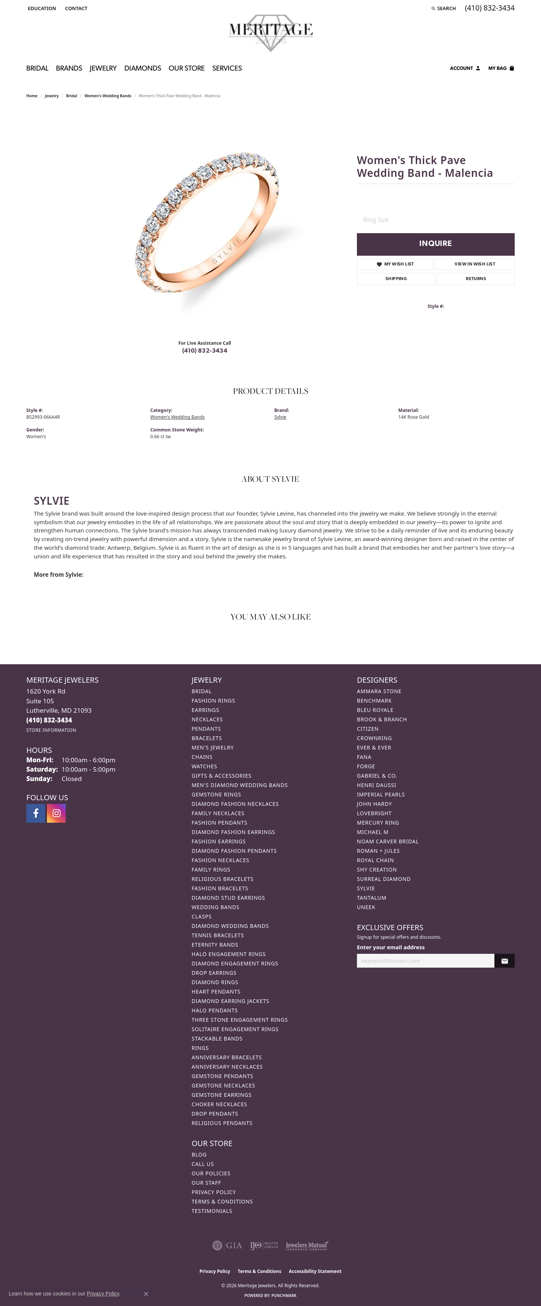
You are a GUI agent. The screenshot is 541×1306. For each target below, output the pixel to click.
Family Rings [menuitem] (211, 869)
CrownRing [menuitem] (374, 738)
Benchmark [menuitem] (374, 700)
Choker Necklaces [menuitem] (219, 1104)
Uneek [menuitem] (366, 907)
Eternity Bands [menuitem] (215, 944)
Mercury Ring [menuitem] (378, 822)
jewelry (52, 95)
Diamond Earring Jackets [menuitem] (230, 1000)
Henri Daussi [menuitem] (376, 785)
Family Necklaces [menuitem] (218, 813)
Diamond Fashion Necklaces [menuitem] (235, 803)
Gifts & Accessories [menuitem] (222, 775)
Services (227, 68)
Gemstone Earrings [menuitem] (222, 1094)
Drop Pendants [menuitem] (215, 1113)
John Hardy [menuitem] (374, 803)
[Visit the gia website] (227, 1245)
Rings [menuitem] (200, 1047)
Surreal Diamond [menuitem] (384, 878)
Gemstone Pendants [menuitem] (222, 1076)
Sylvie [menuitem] (366, 888)
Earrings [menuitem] (205, 709)
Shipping (396, 279)
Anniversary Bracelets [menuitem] (227, 1057)
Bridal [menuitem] (202, 691)
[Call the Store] (49, 720)
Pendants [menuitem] (206, 728)
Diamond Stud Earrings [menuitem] (228, 897)
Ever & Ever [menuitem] (374, 747)
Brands (69, 68)
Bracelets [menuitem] (207, 738)
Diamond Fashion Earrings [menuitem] (233, 831)
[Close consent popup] (146, 1294)
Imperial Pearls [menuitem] (381, 794)
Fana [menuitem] (364, 756)
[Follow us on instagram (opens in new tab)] (56, 813)
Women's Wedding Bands (108, 95)
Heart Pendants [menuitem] (216, 991)
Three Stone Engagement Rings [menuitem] (240, 1019)
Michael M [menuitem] (372, 831)
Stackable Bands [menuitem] (217, 1038)
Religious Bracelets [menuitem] (223, 878)
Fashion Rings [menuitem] (213, 700)
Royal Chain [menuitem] (375, 860)
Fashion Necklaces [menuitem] (220, 860)
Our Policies (211, 1173)
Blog (199, 1154)
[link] (75, 8)
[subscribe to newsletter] (504, 961)
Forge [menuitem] (366, 766)
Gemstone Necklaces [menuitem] (223, 1085)
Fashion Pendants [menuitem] (220, 822)
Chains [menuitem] (202, 756)
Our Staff (206, 1182)
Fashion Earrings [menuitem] (219, 841)
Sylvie (280, 417)
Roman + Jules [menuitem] (378, 850)
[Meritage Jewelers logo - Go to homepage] (270, 33)
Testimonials (212, 1210)
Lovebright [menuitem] (374, 813)
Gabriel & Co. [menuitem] (377, 775)
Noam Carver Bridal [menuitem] (388, 841)
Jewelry (103, 68)
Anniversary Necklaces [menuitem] (227, 1066)
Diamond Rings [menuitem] (215, 982)
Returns (476, 279)
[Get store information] (51, 730)
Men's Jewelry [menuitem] (213, 747)
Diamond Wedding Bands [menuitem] (230, 925)
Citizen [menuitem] (368, 728)
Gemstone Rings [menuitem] (216, 794)
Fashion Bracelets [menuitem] (220, 888)
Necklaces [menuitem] (207, 719)
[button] (41, 8)
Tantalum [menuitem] (372, 897)
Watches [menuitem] (204, 766)
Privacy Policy (214, 1192)
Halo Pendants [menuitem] (215, 1010)
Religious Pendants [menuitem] (222, 1123)
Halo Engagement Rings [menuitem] (229, 954)
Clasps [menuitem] (202, 916)
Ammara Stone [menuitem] (379, 691)
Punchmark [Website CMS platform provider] (284, 1295)
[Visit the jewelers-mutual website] (307, 1245)
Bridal (37, 68)
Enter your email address (391, 947)
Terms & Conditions (222, 1201)
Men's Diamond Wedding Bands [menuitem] (240, 785)
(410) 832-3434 (205, 351)
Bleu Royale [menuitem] (375, 709)
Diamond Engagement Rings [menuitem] (235, 963)
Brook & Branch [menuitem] (382, 719)
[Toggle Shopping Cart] (501, 69)
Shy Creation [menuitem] (377, 869)
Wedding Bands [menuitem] (215, 907)
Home (32, 95)
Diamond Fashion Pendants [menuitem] (234, 850)
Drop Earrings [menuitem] (214, 972)
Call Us (203, 1163)
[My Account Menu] (465, 69)
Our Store (187, 68)
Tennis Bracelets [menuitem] (218, 935)
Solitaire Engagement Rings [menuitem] (235, 1029)
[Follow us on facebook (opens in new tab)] (35, 813)
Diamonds (142, 68)
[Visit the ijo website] (264, 1245)
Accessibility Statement (315, 1271)
